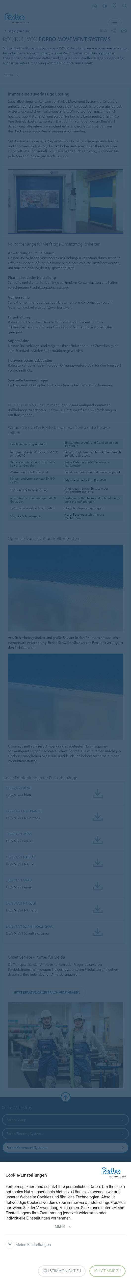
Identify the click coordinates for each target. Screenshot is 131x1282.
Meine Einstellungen (28, 1244)
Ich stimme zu (107, 1271)
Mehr (64, 1227)
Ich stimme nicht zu (62, 1271)
